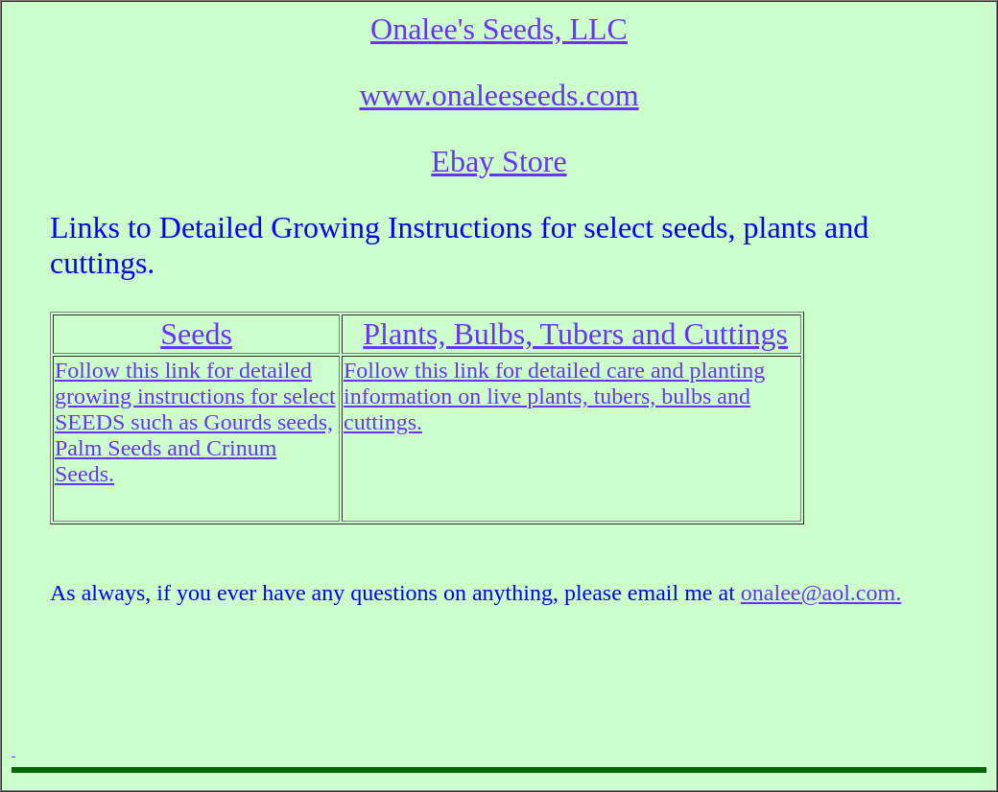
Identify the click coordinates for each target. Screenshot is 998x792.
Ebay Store (498, 161)
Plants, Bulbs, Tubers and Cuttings (575, 333)
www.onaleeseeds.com (498, 95)
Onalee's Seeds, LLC (499, 29)
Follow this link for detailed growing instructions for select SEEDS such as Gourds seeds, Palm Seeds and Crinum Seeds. (195, 422)
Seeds (196, 333)
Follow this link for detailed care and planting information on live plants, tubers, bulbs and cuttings (554, 396)
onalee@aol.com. (821, 592)
